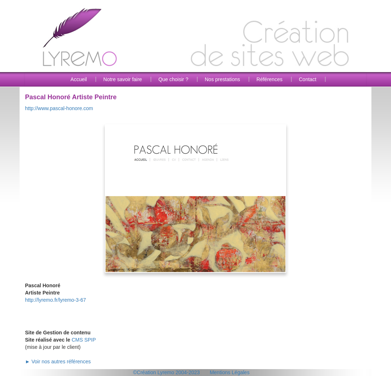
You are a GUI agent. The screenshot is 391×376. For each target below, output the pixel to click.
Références (269, 79)
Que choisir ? (173, 79)
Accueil (78, 79)
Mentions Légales (230, 372)
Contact (307, 79)
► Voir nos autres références (58, 361)
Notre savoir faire (122, 79)
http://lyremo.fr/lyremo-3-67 (55, 300)
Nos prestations (222, 79)
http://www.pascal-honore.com (59, 108)
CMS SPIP (83, 340)
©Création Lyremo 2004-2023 (166, 372)
